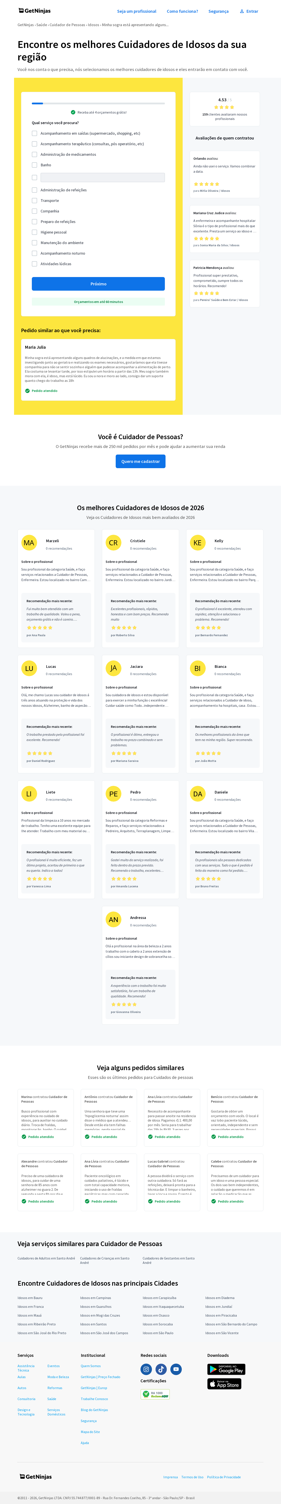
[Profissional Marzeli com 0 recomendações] (56, 588)
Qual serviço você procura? (55, 122)
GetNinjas (26, 24)
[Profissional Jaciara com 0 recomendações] (140, 714)
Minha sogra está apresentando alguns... (135, 24)
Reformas (54, 1388)
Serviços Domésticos (56, 1412)
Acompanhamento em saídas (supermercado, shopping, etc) (90, 133)
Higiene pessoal (54, 232)
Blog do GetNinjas (94, 1410)
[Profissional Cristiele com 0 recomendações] (140, 588)
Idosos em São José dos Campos (104, 1333)
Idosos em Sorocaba (158, 1324)
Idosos (93, 24)
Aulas (22, 1377)
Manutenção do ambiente (62, 242)
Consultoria (26, 1399)
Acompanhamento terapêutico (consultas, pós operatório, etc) (92, 143)
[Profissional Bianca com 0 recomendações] (224, 714)
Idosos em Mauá (29, 1315)
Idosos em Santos (93, 1324)
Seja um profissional (136, 11)
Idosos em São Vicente (222, 1333)
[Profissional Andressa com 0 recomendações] (140, 965)
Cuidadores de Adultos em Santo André (46, 1258)
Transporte (50, 200)
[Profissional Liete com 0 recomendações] (56, 839)
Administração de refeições (64, 189)
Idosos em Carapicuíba (159, 1298)
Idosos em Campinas (95, 1298)
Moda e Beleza (58, 1377)
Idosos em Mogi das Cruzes (100, 1315)
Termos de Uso (192, 1477)
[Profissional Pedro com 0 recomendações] (140, 839)
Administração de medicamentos (68, 154)
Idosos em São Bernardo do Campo (231, 1324)
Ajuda (85, 1443)
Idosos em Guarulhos (96, 1306)
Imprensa (170, 1477)
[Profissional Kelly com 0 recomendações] (224, 588)
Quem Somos (91, 1366)
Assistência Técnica (26, 1368)
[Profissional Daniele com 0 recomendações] (224, 839)
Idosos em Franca (31, 1306)
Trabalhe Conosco (94, 1399)
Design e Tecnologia (26, 1412)
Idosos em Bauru (30, 1298)
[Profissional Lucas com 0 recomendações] (56, 714)
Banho (46, 164)
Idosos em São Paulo (158, 1333)
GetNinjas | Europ (94, 1388)
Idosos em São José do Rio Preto (42, 1333)
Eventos (53, 1366)
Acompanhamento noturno (63, 253)
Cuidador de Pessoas (67, 24)
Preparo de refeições (58, 221)
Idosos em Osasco (156, 1315)
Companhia (50, 211)
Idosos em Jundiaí (218, 1306)
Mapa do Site (90, 1432)
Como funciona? (182, 11)
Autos (22, 1388)
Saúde (41, 24)
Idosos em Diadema (219, 1298)
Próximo (98, 284)
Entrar (248, 11)
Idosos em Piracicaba (221, 1315)
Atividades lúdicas (56, 263)
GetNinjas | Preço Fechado (100, 1377)
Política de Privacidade (224, 1477)
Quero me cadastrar (140, 461)
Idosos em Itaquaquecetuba (163, 1306)
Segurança (219, 11)
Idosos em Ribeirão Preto (37, 1324)
